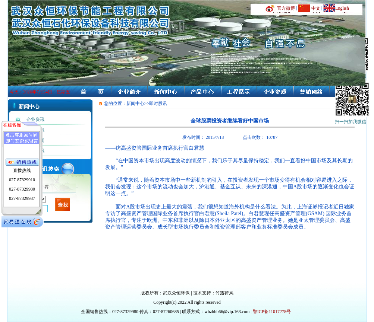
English (342, 8)
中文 (315, 8)
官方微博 (286, 8)
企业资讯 (35, 119)
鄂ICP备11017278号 (272, 311)
